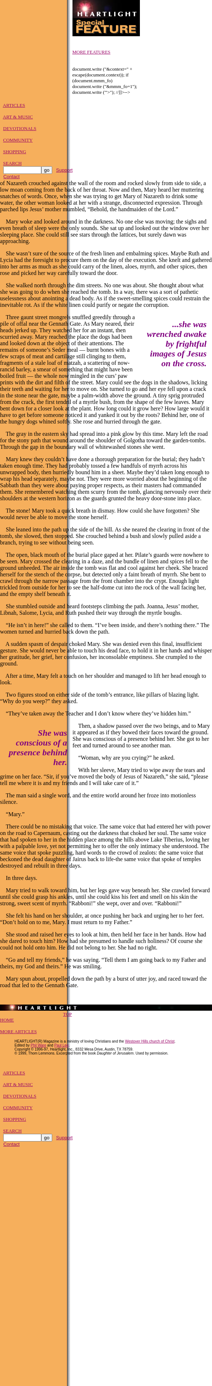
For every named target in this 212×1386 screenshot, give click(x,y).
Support (64, 171)
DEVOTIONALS (20, 129)
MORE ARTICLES (18, 1033)
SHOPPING (14, 152)
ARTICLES (14, 106)
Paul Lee (61, 1047)
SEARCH (12, 164)
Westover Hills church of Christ (150, 1043)
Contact (11, 177)
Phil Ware (38, 1047)
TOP (67, 1016)
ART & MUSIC (18, 118)
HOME (7, 1022)
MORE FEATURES (91, 52)
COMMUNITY (18, 141)
